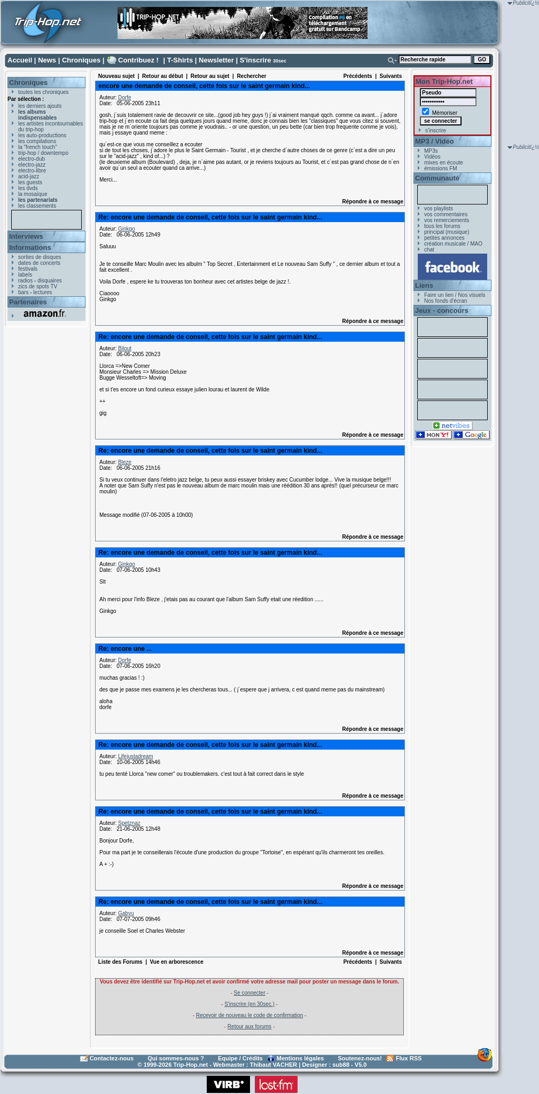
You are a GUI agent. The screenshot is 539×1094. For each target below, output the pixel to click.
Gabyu (126, 913)
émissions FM (440, 168)
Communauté (437, 178)
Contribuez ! (138, 60)
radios (25, 281)
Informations (30, 247)
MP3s (431, 151)
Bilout (124, 348)
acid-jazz (28, 176)
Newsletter (216, 60)
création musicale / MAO (453, 244)
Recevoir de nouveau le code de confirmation (249, 1015)
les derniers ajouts (39, 106)
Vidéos (432, 157)
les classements (37, 206)
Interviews (26, 236)
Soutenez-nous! (360, 1058)
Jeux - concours (441, 310)
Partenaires (28, 302)
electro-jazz (31, 165)
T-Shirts (180, 60)
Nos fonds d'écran (445, 301)
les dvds (28, 188)
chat (429, 250)
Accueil (19, 60)
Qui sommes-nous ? (175, 1058)
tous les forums (442, 226)
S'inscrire (255, 60)
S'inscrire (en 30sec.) (249, 1004)
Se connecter (249, 993)
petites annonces (444, 238)
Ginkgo (126, 229)
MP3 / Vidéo (434, 141)
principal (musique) (446, 232)
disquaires (49, 281)
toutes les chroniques (43, 92)
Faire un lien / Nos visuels (455, 295)
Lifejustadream (135, 756)
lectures (42, 292)
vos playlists (438, 208)
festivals (27, 269)
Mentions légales (300, 1058)
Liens (424, 285)
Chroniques (81, 60)
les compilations (37, 141)
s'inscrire (435, 130)
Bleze (124, 462)
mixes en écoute (443, 163)
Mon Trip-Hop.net (444, 81)
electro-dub (31, 159)
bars (23, 292)
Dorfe (124, 97)
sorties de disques (39, 257)
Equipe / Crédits (240, 1058)
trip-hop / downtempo (43, 153)
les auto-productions (42, 135)
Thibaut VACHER (273, 1064)
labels (25, 275)
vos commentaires (445, 214)
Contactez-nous (112, 1058)
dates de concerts (39, 263)
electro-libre (32, 171)
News (47, 60)
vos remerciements (446, 220)
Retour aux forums (249, 1026)
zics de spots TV (37, 286)
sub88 (340, 1064)
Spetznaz (129, 823)
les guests (30, 182)
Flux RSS (408, 1058)
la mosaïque (32, 194)
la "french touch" (37, 147)
